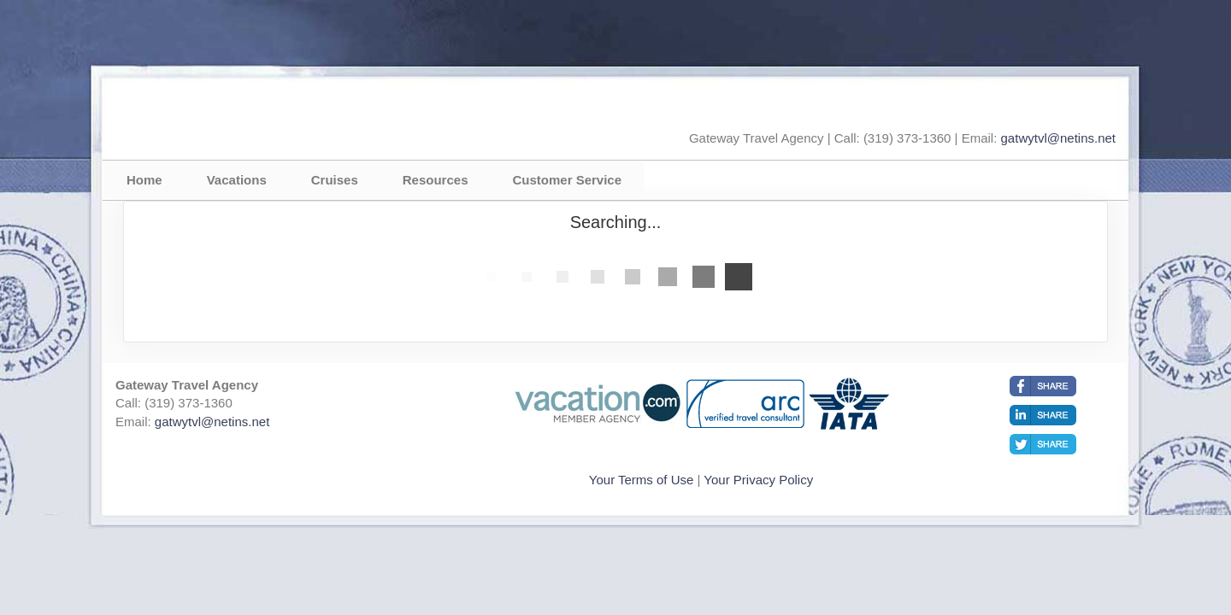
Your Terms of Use (641, 479)
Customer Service (566, 180)
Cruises (334, 180)
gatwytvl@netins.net (1058, 138)
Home (144, 180)
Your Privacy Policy (758, 479)
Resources (435, 180)
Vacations (237, 180)
